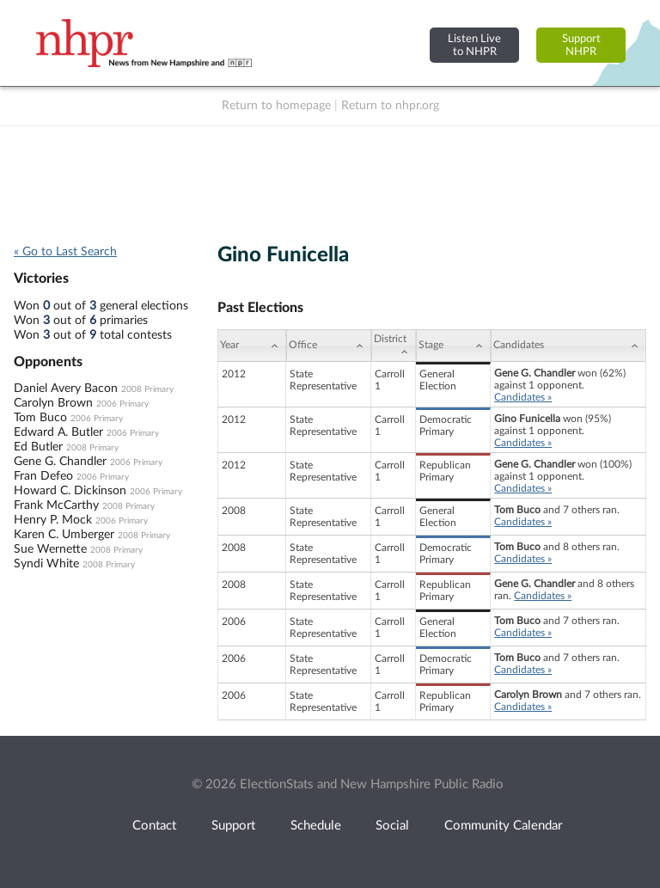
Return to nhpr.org (390, 106)
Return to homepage (276, 106)
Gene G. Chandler (60, 462)
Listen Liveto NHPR (474, 45)
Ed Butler (38, 447)
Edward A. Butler (58, 432)
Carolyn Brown (53, 403)
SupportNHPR (581, 45)
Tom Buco (40, 418)
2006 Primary (122, 404)
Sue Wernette (50, 549)
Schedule (315, 825)
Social (392, 825)
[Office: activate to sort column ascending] (328, 345)
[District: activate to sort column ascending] (393, 345)
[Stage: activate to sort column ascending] (453, 345)
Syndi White (46, 564)
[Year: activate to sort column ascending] (251, 345)
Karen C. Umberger (64, 535)
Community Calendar (503, 825)
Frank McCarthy (56, 505)
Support (233, 825)
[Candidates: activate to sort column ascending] (568, 345)
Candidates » (523, 397)
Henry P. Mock (53, 520)
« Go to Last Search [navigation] (65, 252)
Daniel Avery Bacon (66, 389)
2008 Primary (147, 389)
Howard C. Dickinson (70, 491)
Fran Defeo (43, 476)
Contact (154, 825)
